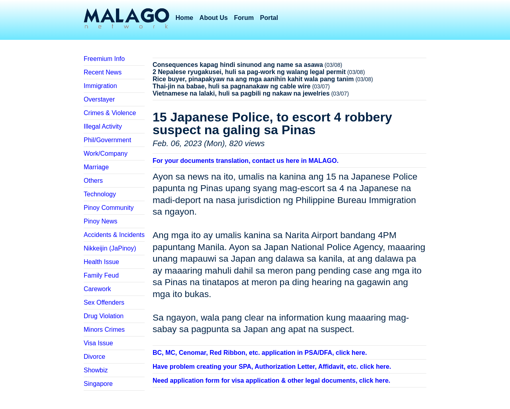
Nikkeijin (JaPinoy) (110, 248)
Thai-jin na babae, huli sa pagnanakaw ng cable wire (232, 86)
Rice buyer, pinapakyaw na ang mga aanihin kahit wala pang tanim (253, 79)
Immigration (100, 85)
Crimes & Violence (110, 113)
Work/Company (106, 153)
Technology (100, 194)
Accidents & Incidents (114, 234)
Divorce (94, 356)
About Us (214, 17)
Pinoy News (100, 221)
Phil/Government (107, 140)
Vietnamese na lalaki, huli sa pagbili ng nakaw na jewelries (241, 93)
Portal (269, 17)
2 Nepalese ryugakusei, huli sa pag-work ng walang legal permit (249, 71)
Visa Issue (98, 343)
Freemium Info (104, 58)
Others (93, 180)
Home (184, 17)
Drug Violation (104, 316)
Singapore (98, 383)
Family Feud (101, 275)
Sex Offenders (104, 302)
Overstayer (99, 99)
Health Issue (101, 261)
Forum (244, 17)
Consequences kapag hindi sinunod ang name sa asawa (238, 64)
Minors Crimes (104, 329)
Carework (97, 289)
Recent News (103, 72)
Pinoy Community (108, 207)
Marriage (96, 167)
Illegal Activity (103, 126)
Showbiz (96, 370)
